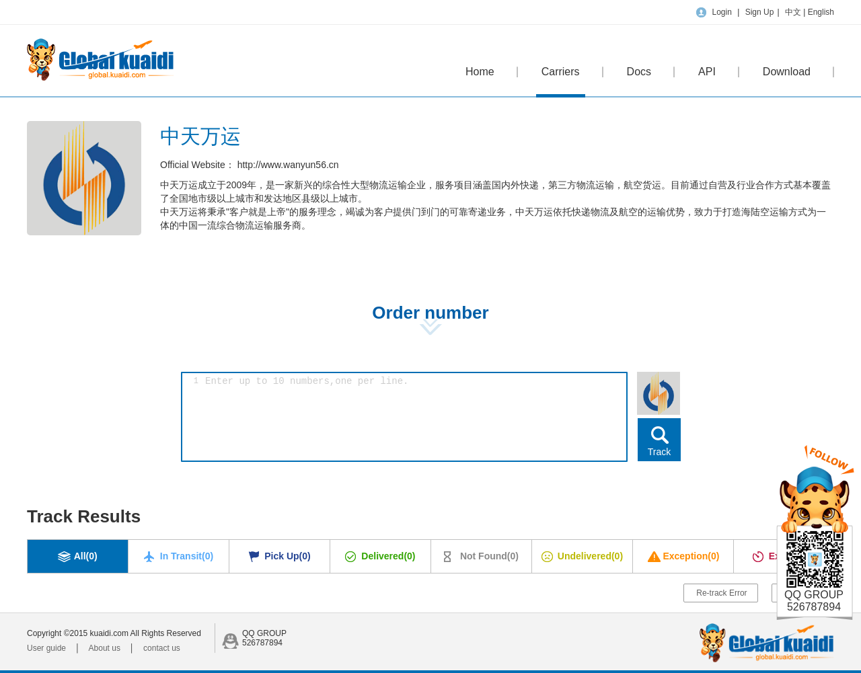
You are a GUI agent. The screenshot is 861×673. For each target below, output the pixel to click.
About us (104, 648)
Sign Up (759, 12)
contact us (161, 648)
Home (479, 71)
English (821, 12)
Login (721, 12)
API (707, 71)
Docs (639, 71)
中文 (794, 12)
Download (787, 71)
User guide (46, 648)
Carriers (560, 81)
